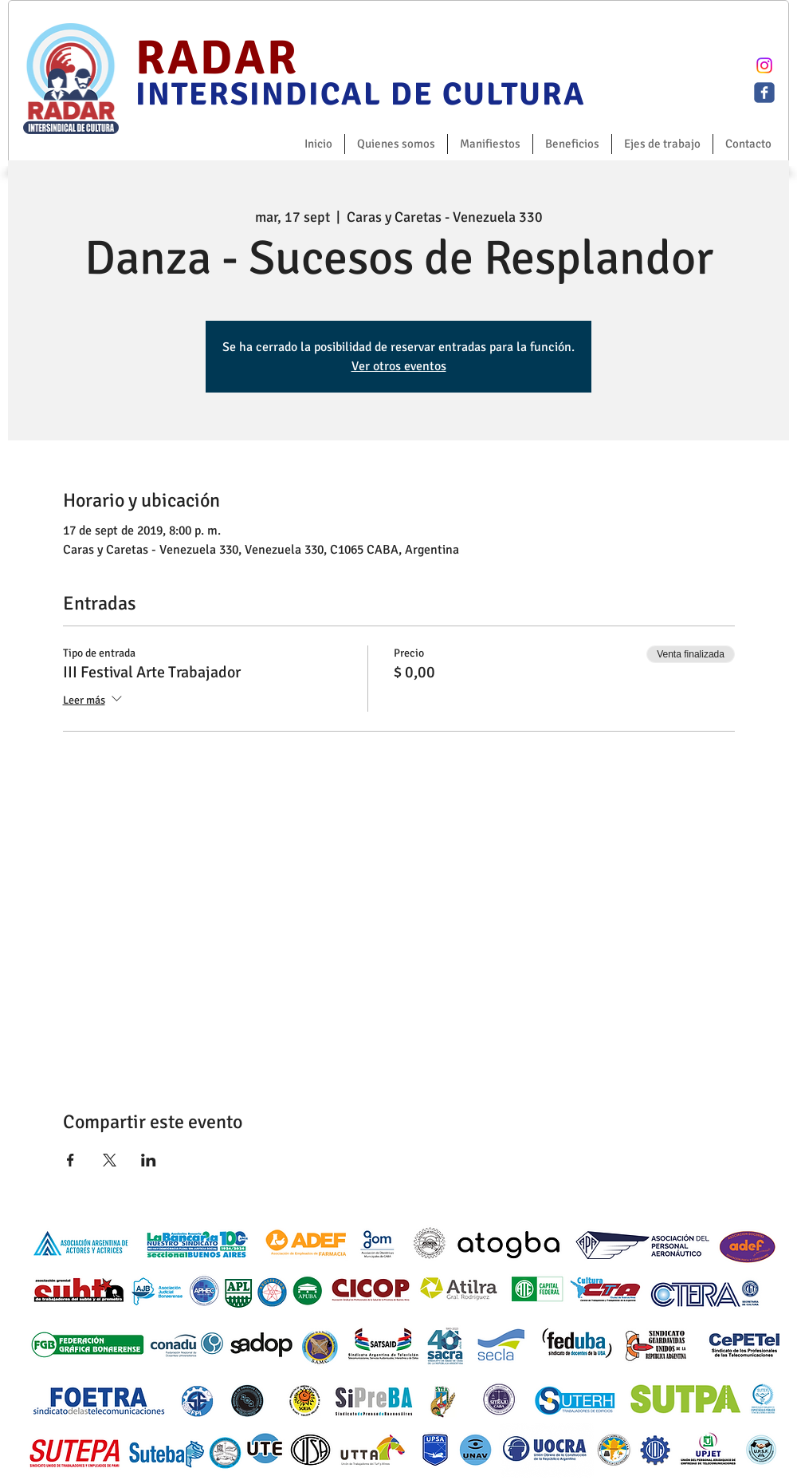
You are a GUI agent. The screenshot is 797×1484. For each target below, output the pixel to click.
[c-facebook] (764, 92)
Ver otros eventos (398, 366)
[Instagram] (764, 65)
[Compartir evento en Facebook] (70, 1160)
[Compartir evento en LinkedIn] (148, 1160)
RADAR (217, 58)
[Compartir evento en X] (109, 1160)
